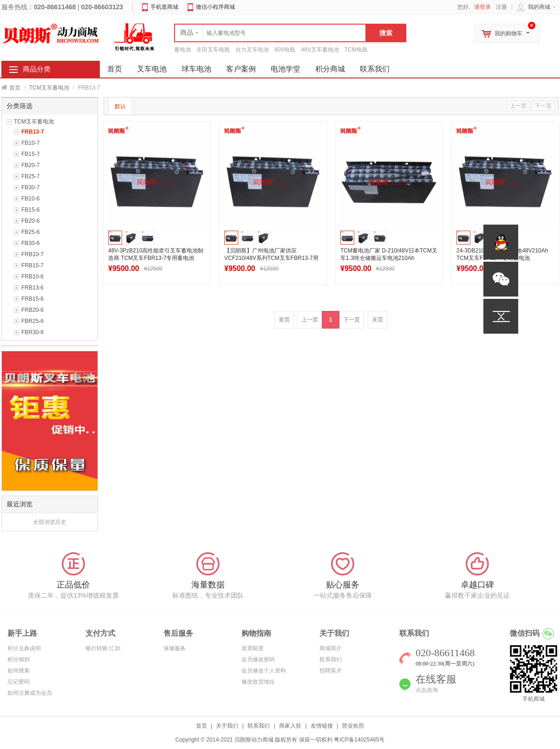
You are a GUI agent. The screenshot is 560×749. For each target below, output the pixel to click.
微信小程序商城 (215, 7)
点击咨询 (427, 690)
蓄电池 (182, 49)
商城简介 (330, 648)
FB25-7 (30, 176)
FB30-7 (30, 187)
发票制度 (252, 648)
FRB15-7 (32, 265)
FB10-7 (30, 143)
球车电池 (196, 69)
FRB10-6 (32, 276)
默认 (120, 106)
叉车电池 (152, 69)
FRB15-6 (32, 299)
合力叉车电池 (252, 49)
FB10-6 (30, 198)
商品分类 (37, 69)
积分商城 (330, 69)
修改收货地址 (258, 681)
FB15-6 (30, 210)
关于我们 (227, 726)
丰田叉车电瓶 (213, 49)
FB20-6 (30, 221)
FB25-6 (30, 232)
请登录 (482, 7)
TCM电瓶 (356, 49)
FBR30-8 (32, 332)
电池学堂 (285, 69)
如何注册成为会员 (29, 693)
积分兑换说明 (24, 648)
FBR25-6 (32, 321)
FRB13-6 (32, 287)
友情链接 (322, 726)
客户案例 (241, 69)
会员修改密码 (258, 659)
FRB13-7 (32, 132)
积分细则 (18, 659)
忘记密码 (18, 681)
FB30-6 (30, 243)
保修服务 (174, 648)
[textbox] (270, 33)
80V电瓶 (284, 49)
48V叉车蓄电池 (320, 49)
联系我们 (375, 69)
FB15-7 (30, 154)
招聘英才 (330, 670)
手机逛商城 (164, 7)
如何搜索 (18, 670)
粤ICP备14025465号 (359, 739)
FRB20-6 (32, 310)
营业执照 (353, 726)
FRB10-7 (32, 254)
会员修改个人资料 (263, 670)
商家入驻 (290, 726)
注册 (501, 7)
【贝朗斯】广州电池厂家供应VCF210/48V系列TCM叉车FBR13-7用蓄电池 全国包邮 (271, 258)
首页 (14, 87)
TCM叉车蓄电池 (49, 87)
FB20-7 (30, 165)
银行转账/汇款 (102, 648)
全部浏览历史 (49, 522)
